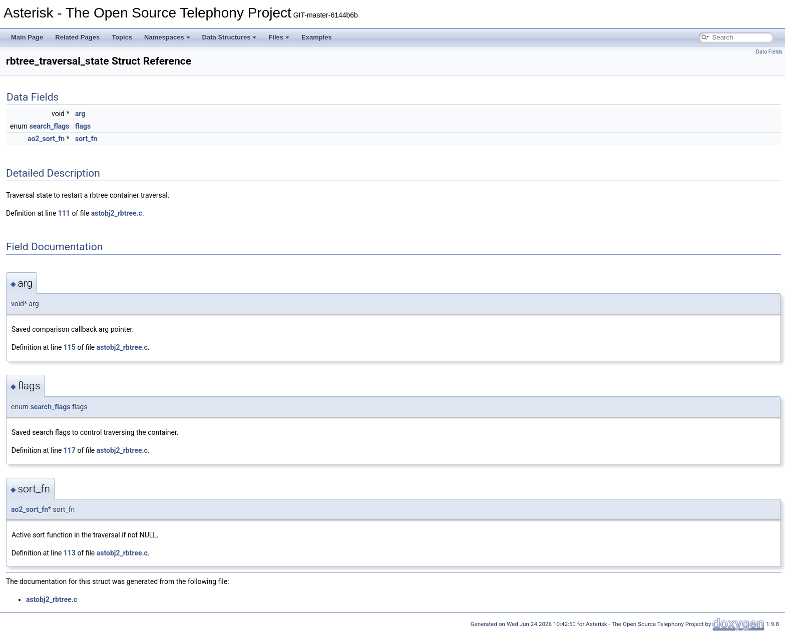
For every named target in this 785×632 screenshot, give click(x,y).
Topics (122, 37)
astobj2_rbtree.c (116, 213)
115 (70, 347)
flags (83, 126)
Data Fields (769, 52)
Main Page (27, 37)
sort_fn (86, 139)
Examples (316, 37)
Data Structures (229, 37)
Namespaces (167, 37)
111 (64, 213)
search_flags (50, 126)
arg (80, 114)
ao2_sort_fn (46, 139)
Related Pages (77, 37)
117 (70, 450)
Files (278, 37)
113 (70, 553)
